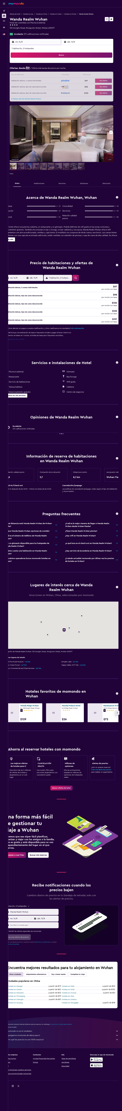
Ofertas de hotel (22, 14)
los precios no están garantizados (68, 1036)
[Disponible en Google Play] (98, 1071)
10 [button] (23, 75)
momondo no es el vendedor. (66, 1042)
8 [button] (51, 70)
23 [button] (57, 81)
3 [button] (23, 70)
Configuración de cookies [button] (21, 343)
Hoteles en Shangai (22, 998)
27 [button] (40, 87)
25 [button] (29, 87)
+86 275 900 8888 (24, 31)
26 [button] (34, 87)
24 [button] (23, 87)
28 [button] (46, 87)
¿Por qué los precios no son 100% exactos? (66, 1051)
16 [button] (57, 75)
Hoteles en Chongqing (23, 1008)
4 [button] (28, 70)
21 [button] (46, 81)
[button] (4, 3)
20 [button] (40, 81)
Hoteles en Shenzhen (23, 1005)
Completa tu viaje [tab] (85, 986)
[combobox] (39, 919)
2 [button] (57, 64)
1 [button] (51, 64)
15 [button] (51, 75)
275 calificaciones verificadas (43, 34)
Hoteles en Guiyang (22, 1014)
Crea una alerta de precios (103, 774)
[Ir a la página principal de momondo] (16, 3)
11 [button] (28, 75)
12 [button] (34, 75)
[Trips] (4, 27)
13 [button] (40, 75)
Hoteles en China (48, 14)
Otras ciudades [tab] (22, 986)
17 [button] (23, 81)
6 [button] (40, 70)
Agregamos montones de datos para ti (66, 1047)
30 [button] (57, 87)
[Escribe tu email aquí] (39, 932)
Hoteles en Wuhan (77, 14)
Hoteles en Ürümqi (73, 1005)
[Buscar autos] (4, 20)
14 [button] (46, 75)
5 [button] (34, 70)
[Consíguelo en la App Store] (98, 1077)
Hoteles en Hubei (63, 14)
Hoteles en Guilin (72, 1001)
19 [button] (34, 81)
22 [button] (51, 81)
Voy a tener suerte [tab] (65, 986)
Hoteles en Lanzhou (73, 1011)
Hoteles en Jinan (72, 1008)
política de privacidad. (24, 951)
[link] (65, 795)
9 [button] (57, 70)
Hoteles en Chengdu (23, 1011)
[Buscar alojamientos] (4, 15)
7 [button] (45, 70)
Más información (84, 332)
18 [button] (29, 81)
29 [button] (51, 87)
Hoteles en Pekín (72, 998)
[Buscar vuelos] (4, 10)
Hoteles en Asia (35, 14)
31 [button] (23, 92)
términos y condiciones (49, 949)
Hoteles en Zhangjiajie (74, 1014)
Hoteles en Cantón (22, 1001)
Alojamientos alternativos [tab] (43, 986)
